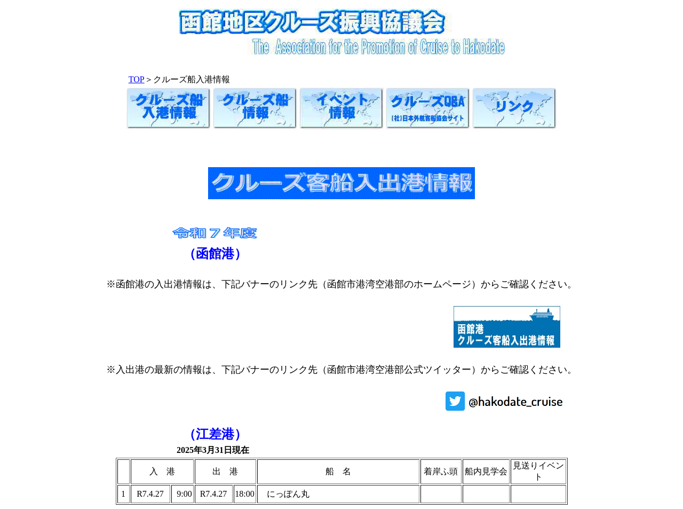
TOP (137, 79)
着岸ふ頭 (441, 471)
